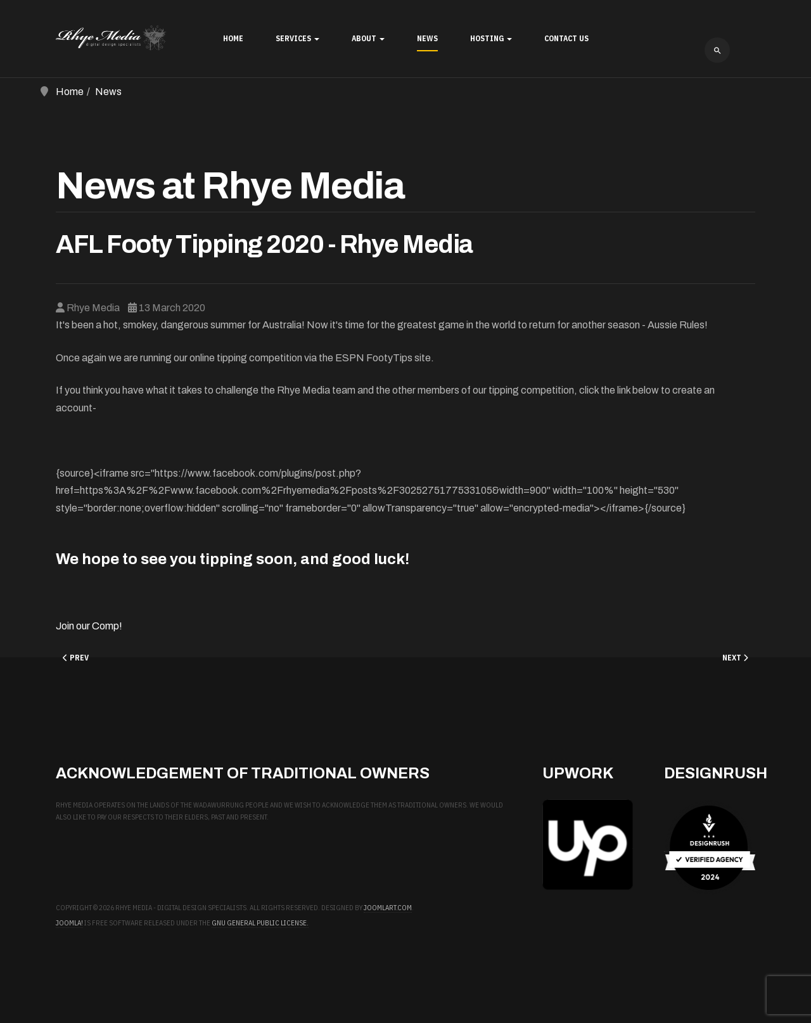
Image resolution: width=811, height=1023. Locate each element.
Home (233, 38)
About (368, 38)
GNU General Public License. (260, 922)
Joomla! (69, 922)
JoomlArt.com (388, 907)
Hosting (491, 38)
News (427, 38)
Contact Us (566, 38)
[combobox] (717, 50)
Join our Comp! (89, 626)
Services (297, 38)
